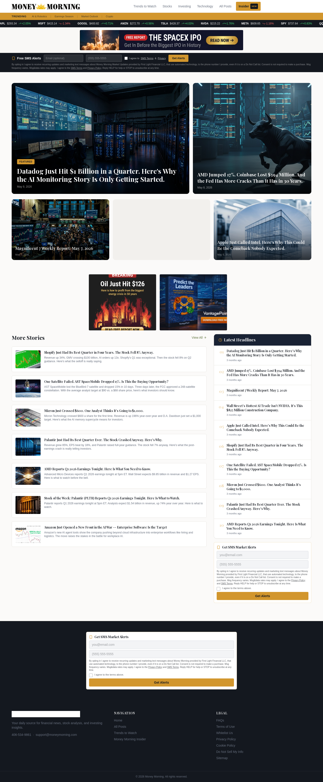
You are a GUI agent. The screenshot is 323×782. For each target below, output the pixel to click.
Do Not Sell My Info (229, 752)
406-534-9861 (21, 735)
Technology (205, 6)
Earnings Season (64, 16)
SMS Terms (147, 58)
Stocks (167, 6)
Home (118, 720)
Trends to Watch (144, 6)
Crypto (109, 16)
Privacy (162, 58)
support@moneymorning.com (56, 735)
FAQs (220, 720)
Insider (248, 6)
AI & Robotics (39, 16)
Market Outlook (89, 16)
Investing (184, 6)
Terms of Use (225, 726)
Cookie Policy (225, 745)
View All (199, 337)
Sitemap (222, 758)
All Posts (225, 6)
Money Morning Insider (130, 739)
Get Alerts (178, 58)
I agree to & (145, 58)
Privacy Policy (94, 68)
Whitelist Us (224, 733)
